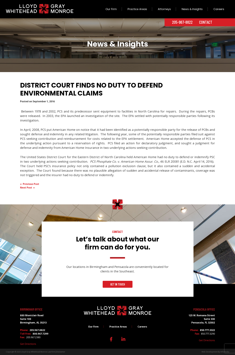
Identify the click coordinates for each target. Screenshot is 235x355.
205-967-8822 (182, 22)
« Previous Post (29, 184)
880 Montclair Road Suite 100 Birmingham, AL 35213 (33, 319)
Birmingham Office (31, 309)
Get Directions (28, 344)
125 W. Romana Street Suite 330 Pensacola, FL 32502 (202, 319)
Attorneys (164, 9)
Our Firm (111, 9)
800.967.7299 (40, 333)
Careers (218, 9)
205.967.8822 (37, 330)
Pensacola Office (204, 309)
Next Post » (27, 187)
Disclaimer (60, 351)
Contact (205, 22)
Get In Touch (117, 284)
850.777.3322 (207, 330)
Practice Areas (137, 9)
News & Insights (192, 9)
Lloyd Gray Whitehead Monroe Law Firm (38, 351)
